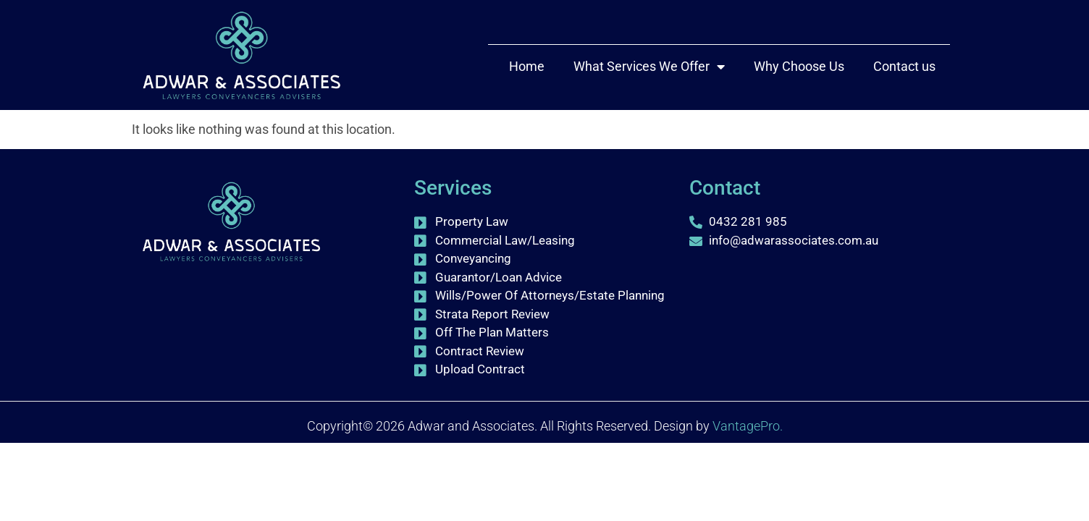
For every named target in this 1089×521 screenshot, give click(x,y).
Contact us (904, 66)
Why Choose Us (799, 66)
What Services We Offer (649, 66)
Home (526, 66)
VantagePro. (747, 425)
